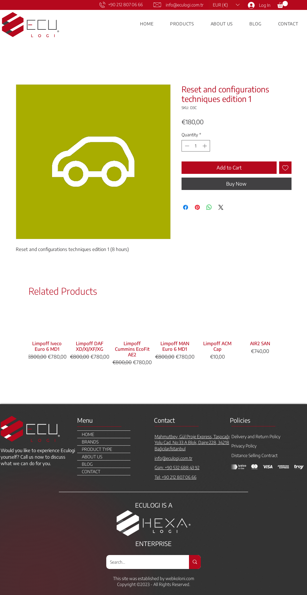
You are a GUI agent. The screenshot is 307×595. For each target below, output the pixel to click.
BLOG (87, 464)
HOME (88, 434)
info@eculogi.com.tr (185, 4)
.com (189, 578)
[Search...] (143, 562)
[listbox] (226, 5)
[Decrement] (186, 145)
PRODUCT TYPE (97, 449)
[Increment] (205, 145)
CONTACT (91, 471)
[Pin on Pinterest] (197, 207)
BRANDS (90, 441)
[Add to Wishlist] (285, 167)
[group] (153, 353)
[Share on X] (221, 207)
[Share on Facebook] (185, 207)
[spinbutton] (195, 145)
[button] (226, 5)
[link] (282, 4)
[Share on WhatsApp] (209, 207)
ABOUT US (92, 456)
